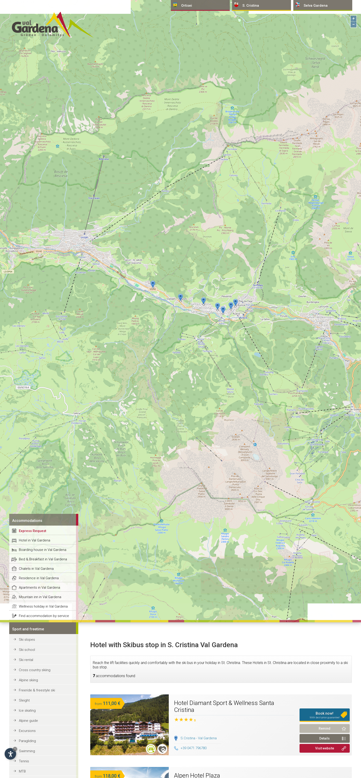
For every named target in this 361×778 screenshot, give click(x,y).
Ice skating (27, 710)
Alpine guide (28, 721)
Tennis (24, 761)
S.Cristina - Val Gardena (198, 738)
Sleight (24, 700)
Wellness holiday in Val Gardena (43, 606)
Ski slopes (27, 640)
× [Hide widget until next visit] (15, 749)
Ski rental (26, 660)
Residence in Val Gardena (39, 578)
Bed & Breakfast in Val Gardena (43, 559)
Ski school (27, 650)
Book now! (324, 715)
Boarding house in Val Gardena (42, 550)
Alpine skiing (28, 680)
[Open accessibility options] (10, 754)
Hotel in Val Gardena (34, 540)
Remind (324, 728)
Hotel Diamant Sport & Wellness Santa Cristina (224, 706)
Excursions (27, 731)
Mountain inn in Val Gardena (40, 597)
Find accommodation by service (44, 616)
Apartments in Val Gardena (39, 587)
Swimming (27, 751)
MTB (22, 771)
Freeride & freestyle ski (37, 690)
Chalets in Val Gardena (36, 569)
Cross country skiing (34, 670)
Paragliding (27, 741)
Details (324, 738)
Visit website (324, 748)
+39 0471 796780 (190, 748)
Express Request (32, 531)
